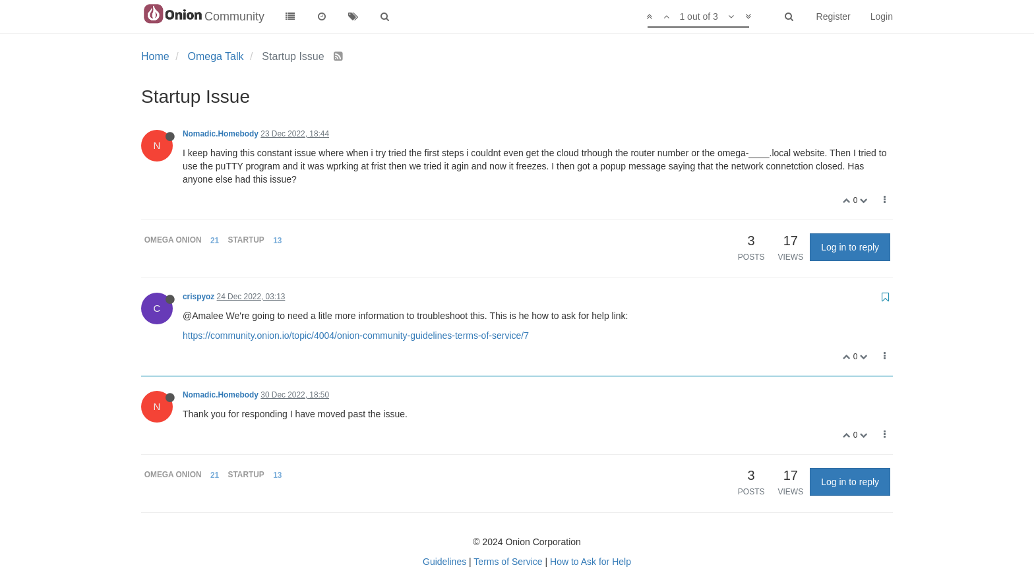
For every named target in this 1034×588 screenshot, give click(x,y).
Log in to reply (850, 247)
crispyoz (198, 296)
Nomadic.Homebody (220, 133)
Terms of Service (507, 561)
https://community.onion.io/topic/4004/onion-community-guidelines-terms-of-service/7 (356, 335)
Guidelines (444, 561)
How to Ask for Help (590, 561)
